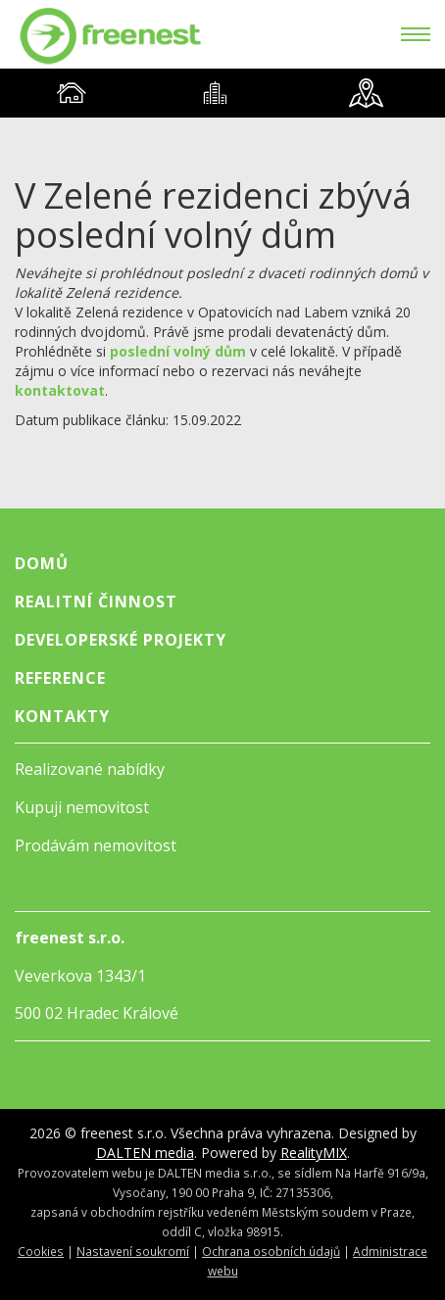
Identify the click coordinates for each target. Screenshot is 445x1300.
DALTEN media (145, 1152)
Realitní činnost (96, 601)
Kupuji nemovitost (82, 807)
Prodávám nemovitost (95, 845)
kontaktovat (60, 390)
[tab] (71, 93)
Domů (42, 563)
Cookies (41, 1251)
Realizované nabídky (90, 769)
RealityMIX (313, 1152)
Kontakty (62, 716)
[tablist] (222, 93)
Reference (60, 678)
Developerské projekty (120, 639)
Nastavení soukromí (132, 1251)
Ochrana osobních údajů (271, 1251)
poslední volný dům (178, 351)
